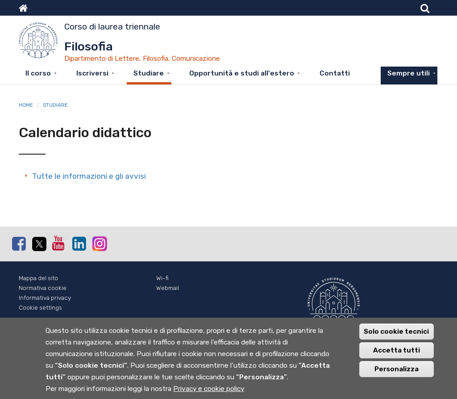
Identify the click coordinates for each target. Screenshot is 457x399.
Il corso (38, 73)
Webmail (167, 288)
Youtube (59, 243)
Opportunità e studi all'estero (241, 73)
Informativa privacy (45, 297)
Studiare (148, 73)
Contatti (335, 73)
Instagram (99, 243)
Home (26, 105)
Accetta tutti (396, 351)
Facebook (18, 243)
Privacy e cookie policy (208, 389)
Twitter (38, 244)
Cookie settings (40, 307)
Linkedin (79, 243)
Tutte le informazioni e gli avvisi (89, 176)
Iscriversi (92, 73)
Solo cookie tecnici (396, 332)
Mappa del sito (38, 278)
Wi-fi (162, 278)
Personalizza (396, 369)
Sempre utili (408, 73)
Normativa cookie (42, 288)
